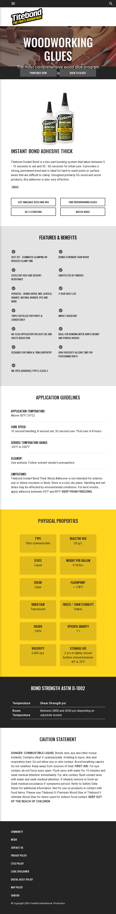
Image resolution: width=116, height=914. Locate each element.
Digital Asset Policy (22, 879)
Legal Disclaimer (20, 871)
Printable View (38, 73)
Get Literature (33, 212)
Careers (15, 895)
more (15, 187)
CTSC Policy (17, 863)
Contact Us (17, 847)
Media (14, 839)
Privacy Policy (19, 855)
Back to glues (78, 73)
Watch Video (83, 212)
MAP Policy (17, 887)
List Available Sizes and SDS (33, 202)
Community (17, 831)
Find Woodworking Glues (83, 202)
